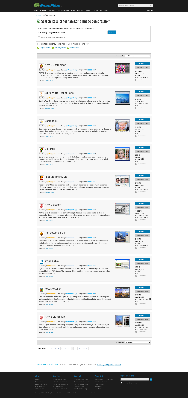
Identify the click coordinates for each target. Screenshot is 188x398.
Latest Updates (79, 386)
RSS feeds (98, 386)
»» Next (85, 348)
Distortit (50, 148)
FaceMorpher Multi (56, 176)
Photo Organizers (60, 48)
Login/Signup (99, 384)
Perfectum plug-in (55, 232)
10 (79, 348)
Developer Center (101, 382)
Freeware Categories (81, 379)
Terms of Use (39, 389)
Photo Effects (74, 48)
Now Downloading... (81, 389)
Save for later (141, 80)
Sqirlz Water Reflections (59, 92)
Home (38, 15)
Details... (142, 64)
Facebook (98, 389)
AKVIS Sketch (53, 204)
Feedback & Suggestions (104, 379)
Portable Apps (58, 386)
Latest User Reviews (60, 382)
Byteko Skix (52, 260)
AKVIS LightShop (55, 316)
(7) (76, 294)
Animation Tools (49, 108)
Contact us (39, 382)
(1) (76, 70)
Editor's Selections (59, 379)
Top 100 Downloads (81, 384)
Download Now (142, 68)
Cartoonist (51, 120)
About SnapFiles (41, 384)
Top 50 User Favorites (60, 384)
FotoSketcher (53, 288)
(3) (76, 98)
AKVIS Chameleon (55, 64)
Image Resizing (45, 48)
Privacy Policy (39, 386)
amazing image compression (109, 365)
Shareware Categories (81, 382)
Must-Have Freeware (60, 389)
